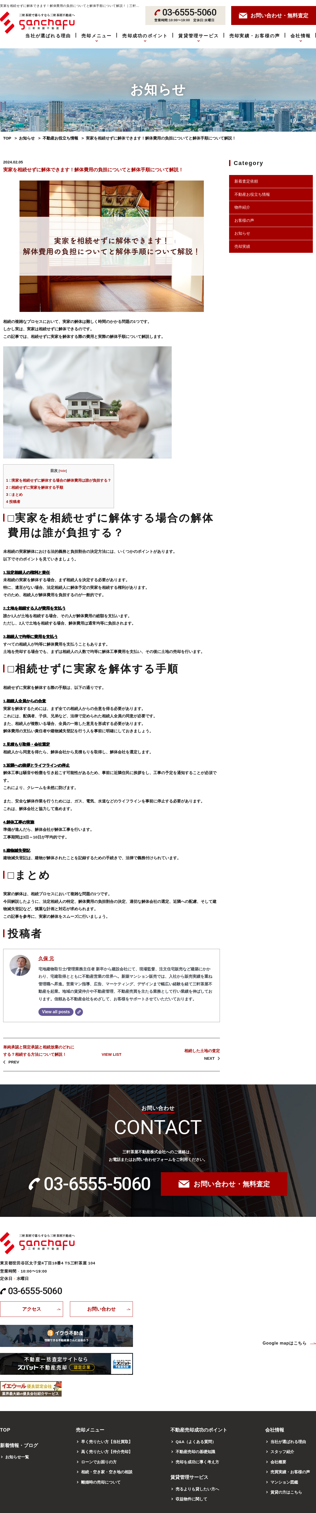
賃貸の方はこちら (286, 1492)
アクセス (31, 1309)
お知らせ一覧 (17, 1457)
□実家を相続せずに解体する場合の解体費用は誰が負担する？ (58, 480)
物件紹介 (242, 207)
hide (63, 471)
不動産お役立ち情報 (60, 138)
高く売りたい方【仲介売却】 (106, 1451)
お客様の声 (244, 220)
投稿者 (13, 502)
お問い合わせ (101, 1309)
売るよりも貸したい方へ (197, 1489)
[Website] (79, 1012)
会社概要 (278, 1462)
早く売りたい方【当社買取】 (106, 1441)
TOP (7, 138)
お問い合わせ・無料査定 (232, 1184)
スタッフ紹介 (282, 1451)
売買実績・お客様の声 (290, 1472)
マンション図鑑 (284, 1482)
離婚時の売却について (101, 1482)
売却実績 (242, 246)
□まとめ (14, 494)
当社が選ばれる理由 (48, 35)
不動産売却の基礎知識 (195, 1451)
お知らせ (27, 138)
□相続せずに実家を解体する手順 (34, 487)
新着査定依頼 (246, 181)
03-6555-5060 (97, 1184)
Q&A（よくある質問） (196, 1441)
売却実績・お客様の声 (254, 35)
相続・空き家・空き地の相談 (106, 1472)
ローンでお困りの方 (99, 1462)
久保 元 (46, 958)
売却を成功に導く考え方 (197, 1462)
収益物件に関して (191, 1499)
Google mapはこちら (285, 1343)
